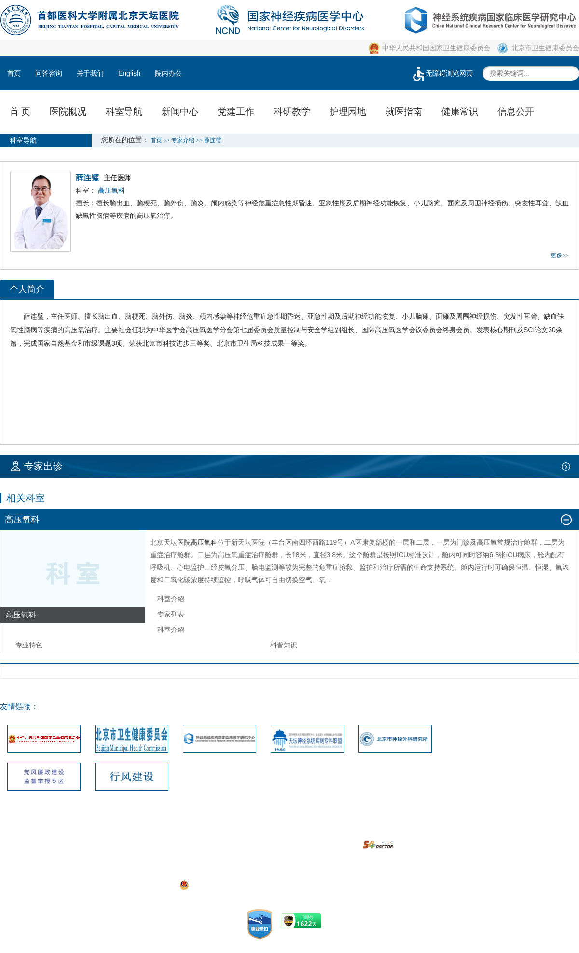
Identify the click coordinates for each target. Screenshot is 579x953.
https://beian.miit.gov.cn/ (363, 884)
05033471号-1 (212, 871)
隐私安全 (385, 830)
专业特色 (28, 645)
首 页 (20, 112)
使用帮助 (346, 830)
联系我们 (193, 830)
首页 (14, 73)
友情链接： (19, 706)
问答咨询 (48, 73)
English (129, 73)
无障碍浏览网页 (442, 73)
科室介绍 (170, 599)
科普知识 (283, 645)
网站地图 (232, 830)
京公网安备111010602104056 (229, 884)
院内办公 (168, 73)
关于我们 (90, 73)
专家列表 (170, 614)
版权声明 (308, 830)
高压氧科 (204, 542)
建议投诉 (270, 830)
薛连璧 (34, 316)
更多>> (560, 255)
